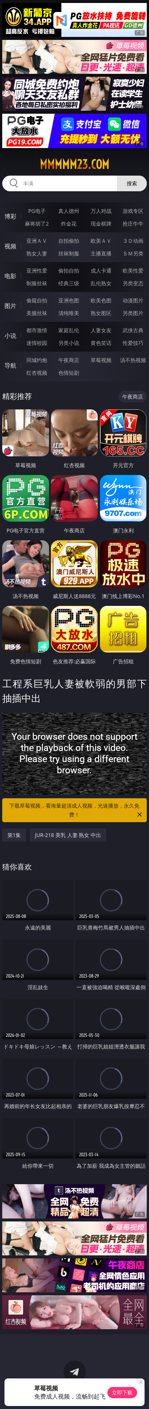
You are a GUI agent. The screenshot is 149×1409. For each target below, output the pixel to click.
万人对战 (101, 210)
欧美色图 (101, 300)
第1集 (14, 835)
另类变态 (133, 283)
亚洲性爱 (36, 270)
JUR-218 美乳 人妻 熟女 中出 (68, 835)
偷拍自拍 (68, 270)
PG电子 (37, 210)
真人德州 (68, 210)
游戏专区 (133, 210)
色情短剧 (68, 372)
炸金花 (69, 223)
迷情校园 (36, 342)
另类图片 (133, 313)
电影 (10, 276)
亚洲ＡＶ (36, 240)
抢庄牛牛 (133, 223)
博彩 (10, 216)
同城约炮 (36, 360)
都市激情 (36, 330)
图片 (10, 306)
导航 (10, 365)
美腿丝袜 (36, 313)
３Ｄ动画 (133, 240)
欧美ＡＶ (101, 240)
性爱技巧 (133, 342)
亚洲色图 (68, 300)
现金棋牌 (101, 223)
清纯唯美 (68, 313)
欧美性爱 (133, 270)
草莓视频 (101, 360)
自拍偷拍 (68, 240)
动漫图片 (133, 300)
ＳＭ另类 (133, 253)
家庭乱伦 (68, 330)
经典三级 (68, 283)
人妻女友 (101, 330)
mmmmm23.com (74, 164)
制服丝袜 (36, 283)
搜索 (132, 183)
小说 (10, 335)
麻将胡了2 (37, 223)
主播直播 (101, 253)
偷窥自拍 (36, 300)
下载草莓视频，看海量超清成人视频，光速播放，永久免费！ (76, 810)
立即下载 (122, 1392)
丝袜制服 (68, 253)
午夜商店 (68, 360)
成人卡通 (101, 270)
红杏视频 (36, 372)
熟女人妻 (36, 253)
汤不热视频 (133, 360)
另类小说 (68, 342)
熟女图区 (101, 313)
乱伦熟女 (101, 283)
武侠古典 (133, 330)
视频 (10, 246)
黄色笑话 (101, 342)
